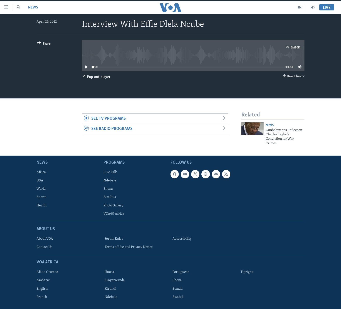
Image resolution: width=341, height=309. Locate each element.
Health (42, 205)
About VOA (45, 239)
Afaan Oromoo (47, 272)
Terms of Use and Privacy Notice (129, 247)
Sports (41, 197)
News (33, 7)
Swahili (178, 297)
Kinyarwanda (115, 280)
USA (40, 181)
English (42, 289)
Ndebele (110, 181)
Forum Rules (114, 239)
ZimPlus (110, 197)
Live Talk (110, 172)
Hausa (109, 272)
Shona (108, 189)
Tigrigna (247, 272)
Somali (177, 289)
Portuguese (180, 272)
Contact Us (44, 247)
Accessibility (182, 239)
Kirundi (110, 289)
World (41, 189)
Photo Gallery (113, 205)
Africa (41, 172)
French (42, 297)
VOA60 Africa (114, 214)
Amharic (43, 280)
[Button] (43, 44)
